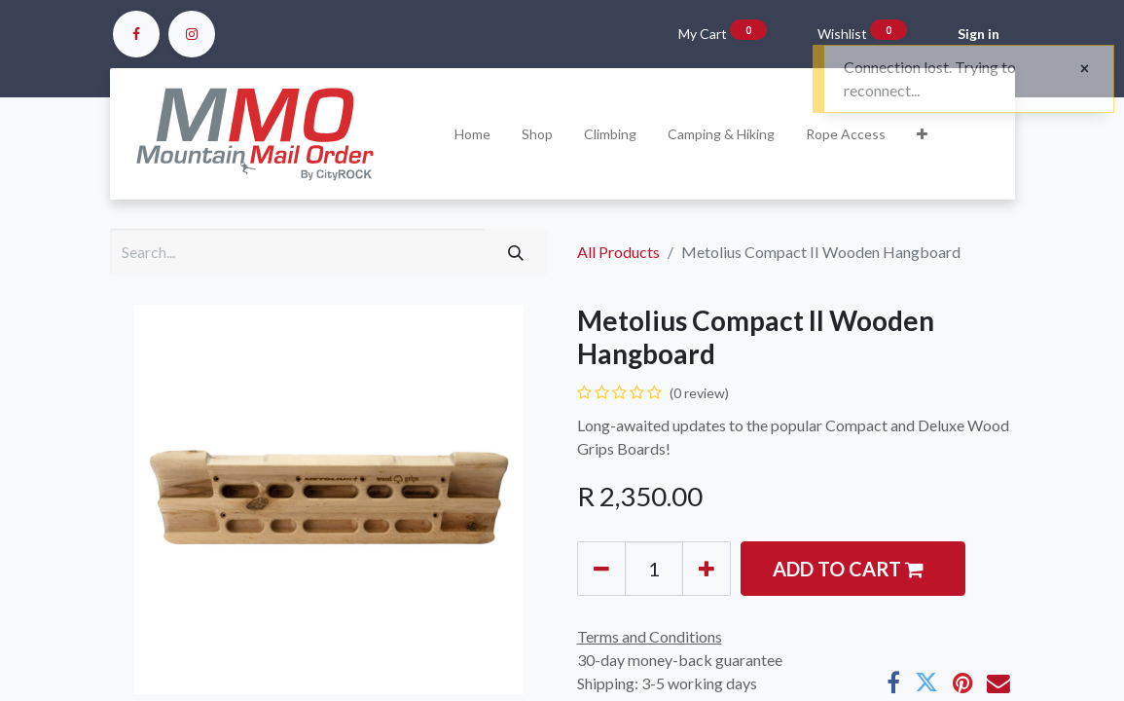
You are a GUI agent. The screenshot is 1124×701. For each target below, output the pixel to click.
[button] (922, 134)
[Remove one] (601, 568)
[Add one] (706, 568)
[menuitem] (472, 134)
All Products (618, 251)
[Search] (516, 252)
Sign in (978, 33)
